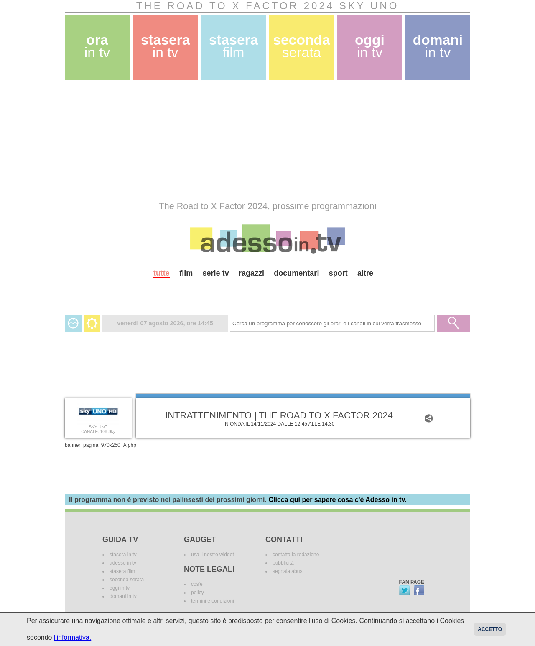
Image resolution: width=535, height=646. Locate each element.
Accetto (490, 629)
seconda (301, 46)
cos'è (197, 584)
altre (365, 273)
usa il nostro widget (212, 554)
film (186, 273)
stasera (165, 46)
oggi (370, 46)
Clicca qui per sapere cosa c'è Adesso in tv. (337, 499)
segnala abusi (288, 571)
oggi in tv (120, 588)
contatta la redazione (296, 554)
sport (338, 273)
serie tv (216, 273)
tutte (161, 273)
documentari (296, 273)
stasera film (122, 571)
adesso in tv (123, 563)
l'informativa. (72, 637)
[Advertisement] (267, 140)
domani (438, 46)
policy (197, 592)
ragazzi (251, 273)
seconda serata (127, 580)
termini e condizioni (212, 601)
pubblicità (283, 563)
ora (97, 46)
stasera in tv (123, 554)
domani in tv (123, 596)
